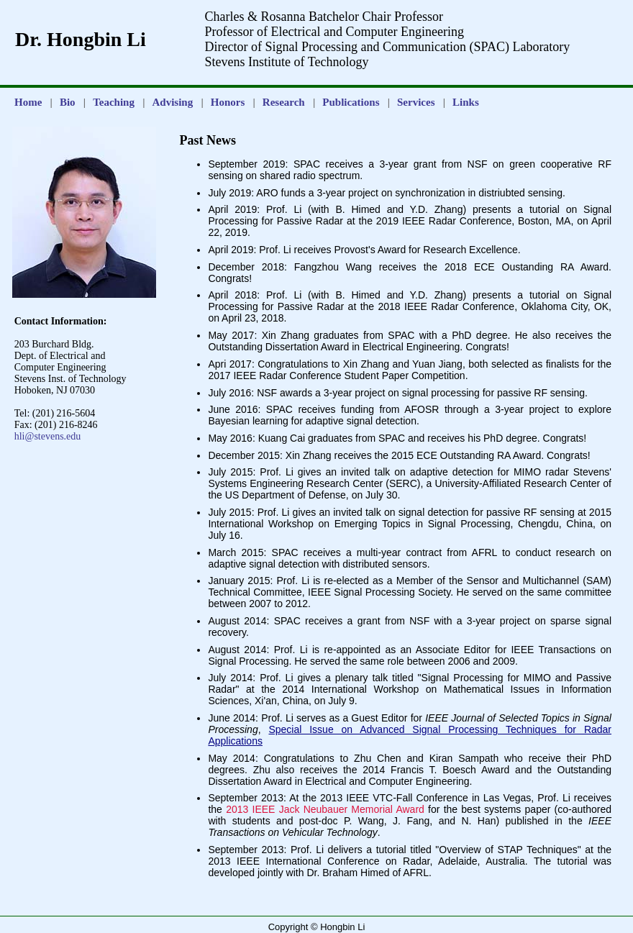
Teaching (114, 102)
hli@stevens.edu (47, 436)
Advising (172, 102)
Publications (350, 102)
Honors (228, 102)
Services (415, 102)
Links (465, 102)
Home (28, 102)
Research (284, 102)
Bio (68, 102)
